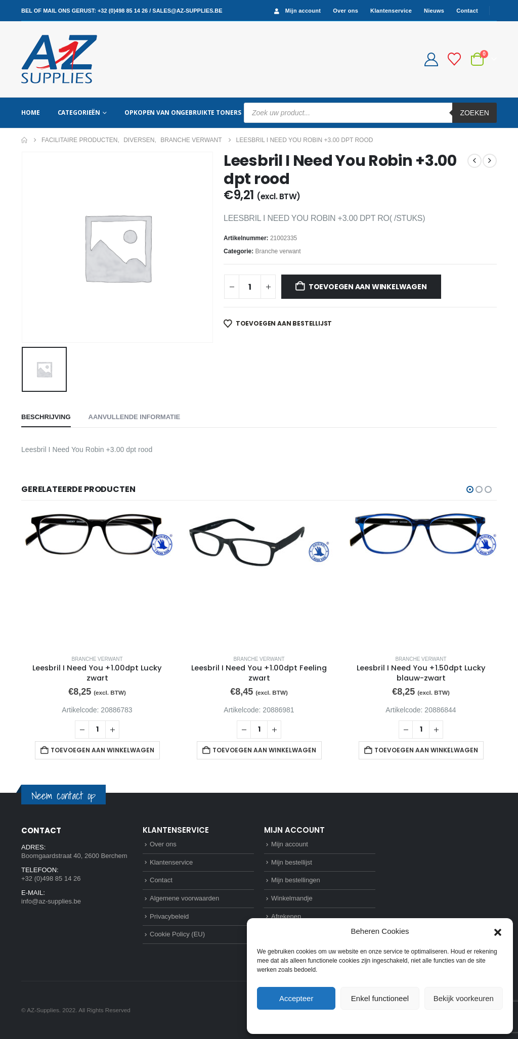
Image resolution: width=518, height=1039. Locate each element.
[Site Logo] (59, 59)
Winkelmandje (292, 898)
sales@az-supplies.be (187, 11)
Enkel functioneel (380, 998)
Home (30, 112)
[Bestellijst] (454, 59)
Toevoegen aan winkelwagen (368, 287)
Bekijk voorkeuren (464, 998)
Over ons (345, 11)
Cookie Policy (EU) (177, 934)
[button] (498, 931)
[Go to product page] (97, 580)
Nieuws (434, 11)
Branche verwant (278, 251)
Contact (467, 11)
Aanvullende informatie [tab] (135, 417)
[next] (490, 161)
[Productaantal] (250, 287)
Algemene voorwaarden (184, 898)
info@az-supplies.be (51, 901)
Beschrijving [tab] (46, 417)
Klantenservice (391, 11)
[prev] (474, 161)
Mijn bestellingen (295, 880)
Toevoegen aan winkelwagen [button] (102, 750)
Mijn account (296, 11)
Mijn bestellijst (291, 862)
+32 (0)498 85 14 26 (123, 11)
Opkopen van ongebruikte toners (182, 112)
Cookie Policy (356, 1020)
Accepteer (296, 998)
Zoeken (474, 113)
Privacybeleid (398, 1020)
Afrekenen (286, 916)
